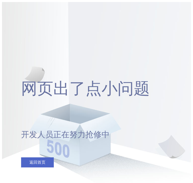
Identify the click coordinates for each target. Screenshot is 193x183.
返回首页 (37, 162)
